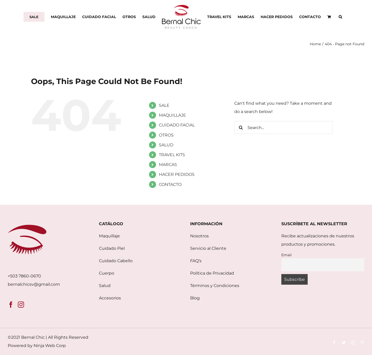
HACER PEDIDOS (177, 174)
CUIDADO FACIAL (177, 125)
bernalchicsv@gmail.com (34, 284)
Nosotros (199, 235)
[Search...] (283, 127)
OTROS (166, 135)
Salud (105, 285)
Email (286, 255)
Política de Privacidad (212, 273)
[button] (340, 17)
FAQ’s (196, 260)
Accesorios (110, 298)
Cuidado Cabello (116, 260)
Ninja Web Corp (50, 345)
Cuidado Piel (112, 248)
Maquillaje (109, 235)
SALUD (166, 144)
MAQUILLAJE (172, 115)
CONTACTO (170, 184)
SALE (164, 105)
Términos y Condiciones (214, 285)
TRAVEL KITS (172, 154)
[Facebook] (11, 304)
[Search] (240, 127)
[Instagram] (21, 304)
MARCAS (168, 164)
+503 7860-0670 (24, 276)
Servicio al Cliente (208, 248)
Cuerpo (106, 273)
